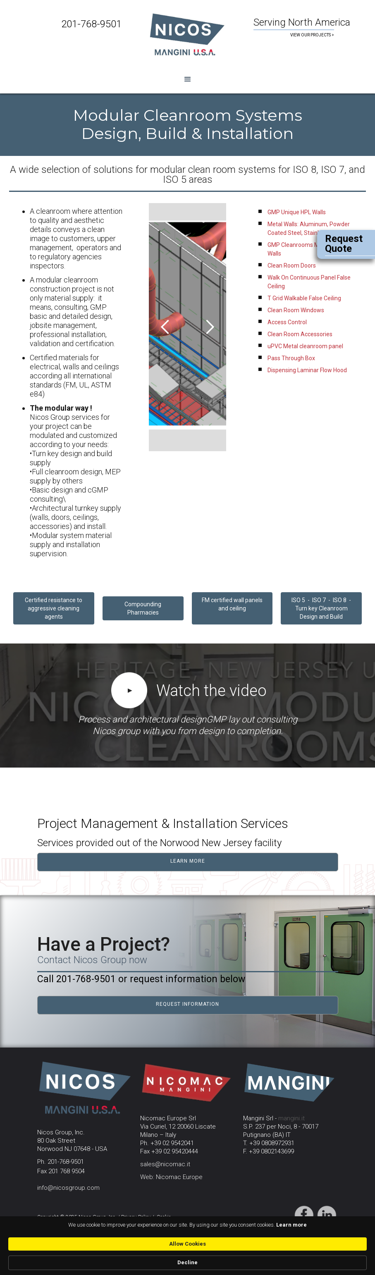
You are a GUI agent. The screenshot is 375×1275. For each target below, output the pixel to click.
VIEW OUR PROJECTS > (312, 35)
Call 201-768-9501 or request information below (141, 979)
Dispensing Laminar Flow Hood (307, 370)
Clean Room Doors (292, 265)
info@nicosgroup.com (68, 1187)
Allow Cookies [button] (277, 1258)
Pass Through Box (291, 358)
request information (187, 1004)
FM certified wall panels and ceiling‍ (232, 604)
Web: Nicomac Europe (171, 1177)
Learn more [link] (40, 1262)
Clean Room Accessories (300, 334)
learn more (187, 861)
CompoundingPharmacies (142, 608)
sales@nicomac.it (165, 1164)
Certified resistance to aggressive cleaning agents (53, 608)
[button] (187, 79)
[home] (187, 33)
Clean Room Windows (296, 310)
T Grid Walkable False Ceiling (304, 298)
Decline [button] (331, 1259)
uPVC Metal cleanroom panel (305, 346)
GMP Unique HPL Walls (297, 212)
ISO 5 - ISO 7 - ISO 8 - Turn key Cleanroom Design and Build (321, 608)
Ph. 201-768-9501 (60, 1161)
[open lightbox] (129, 692)
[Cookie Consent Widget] (187, 1259)
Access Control (287, 322)
